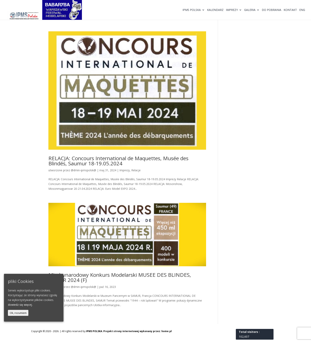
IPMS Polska (191, 10)
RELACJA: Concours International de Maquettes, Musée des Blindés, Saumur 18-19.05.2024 (118, 161)
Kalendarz (215, 10)
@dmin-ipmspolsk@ (83, 170)
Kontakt (290, 10)
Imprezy (232, 10)
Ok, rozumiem (18, 313)
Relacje (136, 170)
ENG (302, 10)
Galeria (249, 10)
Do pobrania (271, 10)
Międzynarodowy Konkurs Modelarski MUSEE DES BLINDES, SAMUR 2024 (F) (119, 277)
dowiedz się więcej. (20, 305)
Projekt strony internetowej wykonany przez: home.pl (137, 331)
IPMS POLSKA (94, 331)
